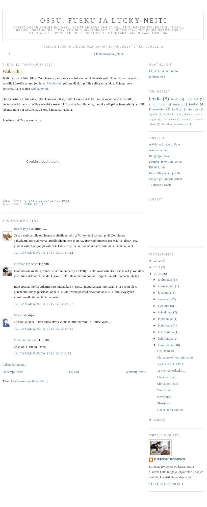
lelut (39, 204)
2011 (157, 267)
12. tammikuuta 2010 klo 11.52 (43, 252)
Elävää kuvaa (166, 377)
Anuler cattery (158, 150)
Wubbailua (164, 390)
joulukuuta (165, 279)
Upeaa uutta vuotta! (170, 410)
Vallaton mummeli (26, 340)
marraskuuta (166, 286)
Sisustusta (163, 403)
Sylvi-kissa (184, 114)
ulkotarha (166, 124)
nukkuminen (169, 119)
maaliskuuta (166, 332)
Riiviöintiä (164, 397)
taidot (193, 104)
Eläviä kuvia (157, 167)
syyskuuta (165, 299)
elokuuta (164, 306)
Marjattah (20, 315)
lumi (198, 114)
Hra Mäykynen (24, 228)
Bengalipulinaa (159, 156)
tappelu (153, 114)
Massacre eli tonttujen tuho (175, 357)
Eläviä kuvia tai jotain (108, 54)
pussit (185, 119)
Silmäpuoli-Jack (167, 383)
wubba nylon (39, 89)
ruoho (197, 119)
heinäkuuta (165, 312)
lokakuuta (165, 292)
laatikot (176, 109)
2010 (157, 274)
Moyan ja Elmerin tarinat (165, 179)
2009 (157, 420)
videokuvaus (181, 124)
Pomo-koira (156, 109)
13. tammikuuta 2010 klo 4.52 (42, 353)
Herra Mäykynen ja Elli (164, 173)
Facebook (168, 114)
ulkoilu (152, 124)
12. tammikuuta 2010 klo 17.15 (43, 329)
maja (176, 104)
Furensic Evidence (26, 264)
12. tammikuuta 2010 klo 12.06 (43, 304)
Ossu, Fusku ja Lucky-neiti (103, 20)
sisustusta (193, 109)
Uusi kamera (165, 351)
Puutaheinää (157, 77)
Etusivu (74, 372)
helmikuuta (166, 338)
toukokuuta (166, 319)
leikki (27, 204)
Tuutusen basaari (160, 185)
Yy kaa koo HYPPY (170, 364)
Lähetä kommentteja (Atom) (29, 381)
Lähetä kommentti (15, 364)
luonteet (192, 99)
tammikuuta (166, 345)
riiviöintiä (157, 104)
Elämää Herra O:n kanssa (165, 162)
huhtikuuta (165, 325)
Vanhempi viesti (135, 372)
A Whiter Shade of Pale (164, 144)
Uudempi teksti (13, 372)
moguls (153, 119)
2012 (157, 260)
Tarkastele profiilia (166, 484)
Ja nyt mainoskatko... (171, 370)
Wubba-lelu (54, 83)
